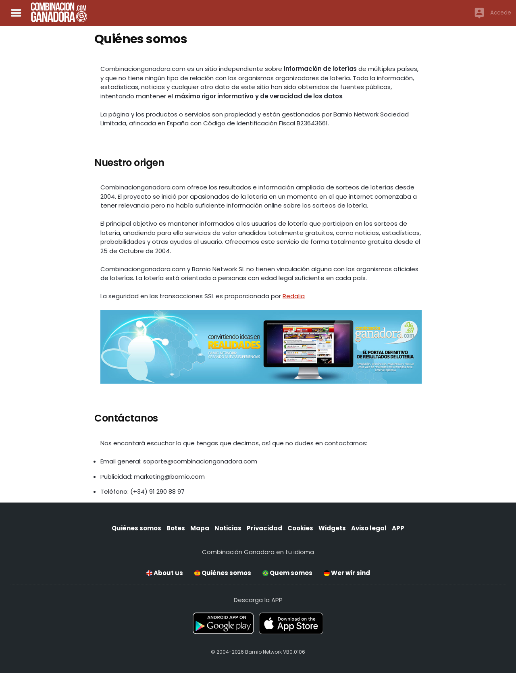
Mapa (199, 528)
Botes (175, 528)
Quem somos (287, 573)
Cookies (300, 528)
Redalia (294, 296)
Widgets (332, 528)
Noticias (227, 528)
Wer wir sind (347, 573)
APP (398, 528)
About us (164, 573)
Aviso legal (369, 528)
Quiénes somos (136, 528)
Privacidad (264, 528)
